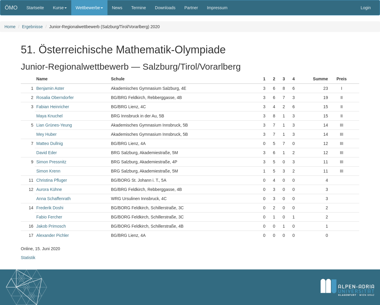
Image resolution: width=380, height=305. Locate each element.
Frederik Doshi (49, 207)
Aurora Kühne (49, 189)
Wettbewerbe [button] (89, 7)
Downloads (165, 7)
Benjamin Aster (50, 88)
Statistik (28, 257)
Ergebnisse (32, 26)
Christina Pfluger (51, 180)
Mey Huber (46, 134)
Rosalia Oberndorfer (55, 97)
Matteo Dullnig (49, 143)
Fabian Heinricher (52, 106)
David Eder (46, 152)
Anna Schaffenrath (53, 198)
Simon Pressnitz (51, 161)
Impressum (217, 7)
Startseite (35, 7)
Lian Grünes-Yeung (54, 125)
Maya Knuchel (49, 116)
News (117, 7)
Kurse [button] (60, 7)
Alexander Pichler (52, 235)
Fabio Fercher (49, 217)
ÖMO (11, 8)
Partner (191, 7)
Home (9, 26)
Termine (138, 7)
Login (366, 7)
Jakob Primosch (51, 226)
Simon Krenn (48, 171)
